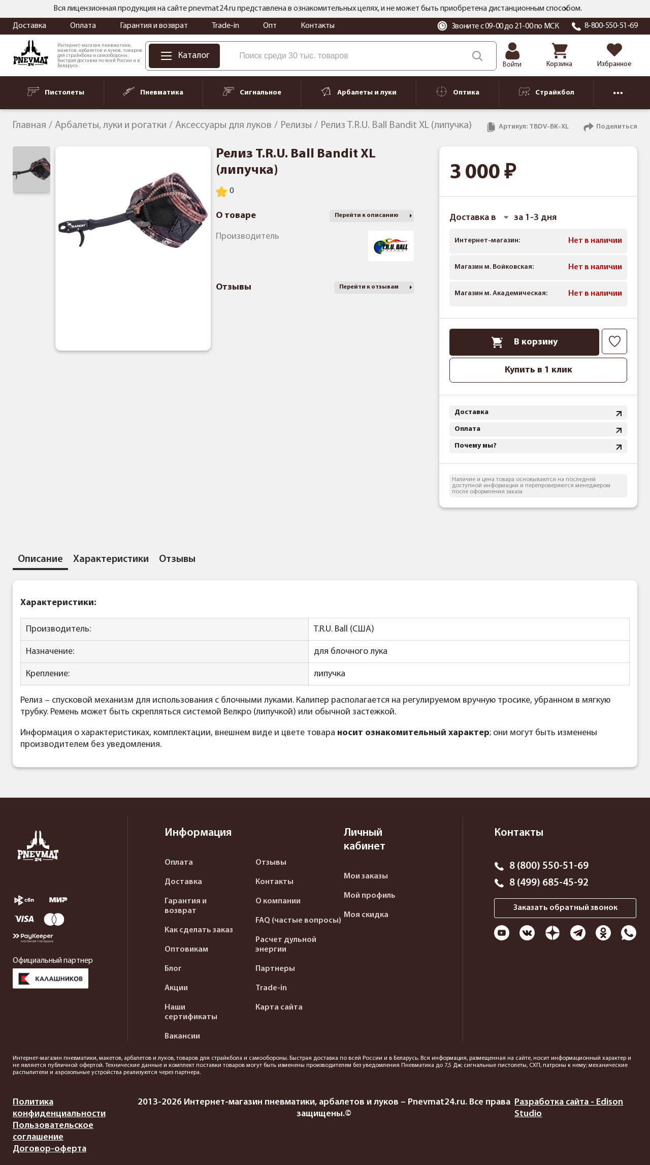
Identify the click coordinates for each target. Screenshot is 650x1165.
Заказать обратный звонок (565, 908)
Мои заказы (366, 876)
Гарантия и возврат (154, 26)
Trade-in (225, 26)
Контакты (318, 26)
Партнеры (275, 969)
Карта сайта (279, 1007)
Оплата (83, 26)
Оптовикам (186, 950)
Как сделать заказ (199, 930)
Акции (176, 988)
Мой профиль (370, 896)
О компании (278, 901)
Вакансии (182, 1036)
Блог (173, 969)
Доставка (29, 26)
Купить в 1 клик (538, 370)
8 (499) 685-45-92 (549, 883)
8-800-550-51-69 (611, 26)
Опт (270, 26)
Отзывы (270, 863)
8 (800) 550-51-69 (549, 866)
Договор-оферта (49, 1149)
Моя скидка (366, 915)
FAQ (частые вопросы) (298, 921)
